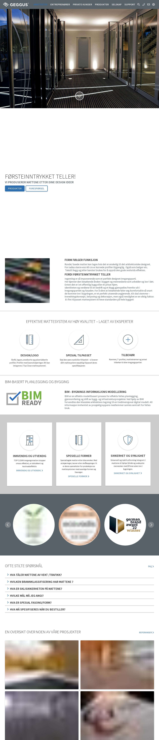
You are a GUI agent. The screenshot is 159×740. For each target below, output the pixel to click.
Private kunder (82, 4)
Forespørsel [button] (36, 188)
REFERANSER (146, 632)
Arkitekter (40, 4)
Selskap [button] (116, 4)
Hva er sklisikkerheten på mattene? (34, 589)
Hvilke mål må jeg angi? (25, 596)
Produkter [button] (102, 4)
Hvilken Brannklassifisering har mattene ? (40, 582)
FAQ (151, 566)
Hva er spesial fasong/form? (29, 603)
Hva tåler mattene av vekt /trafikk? (34, 575)
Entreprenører (60, 4)
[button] (138, 4)
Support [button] (129, 4)
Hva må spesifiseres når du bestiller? (36, 609)
